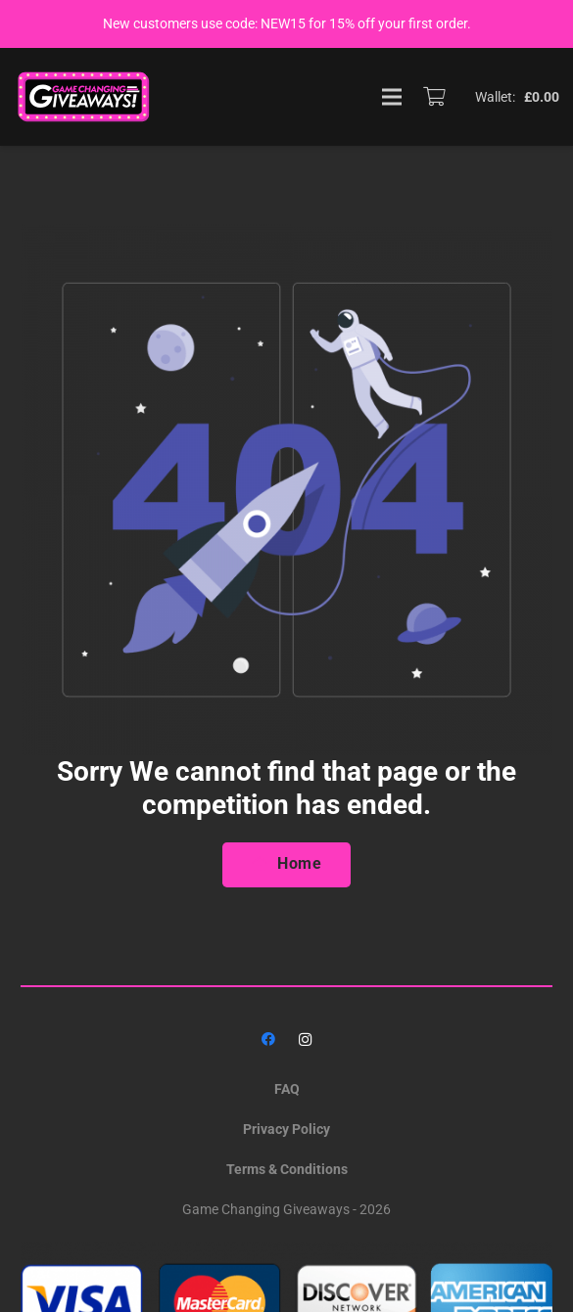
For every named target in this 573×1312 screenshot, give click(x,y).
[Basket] (433, 97)
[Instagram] (305, 1039)
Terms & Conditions (287, 1169)
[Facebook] (268, 1039)
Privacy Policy (286, 1129)
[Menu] (391, 96)
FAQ (287, 1089)
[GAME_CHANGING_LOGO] (85, 97)
